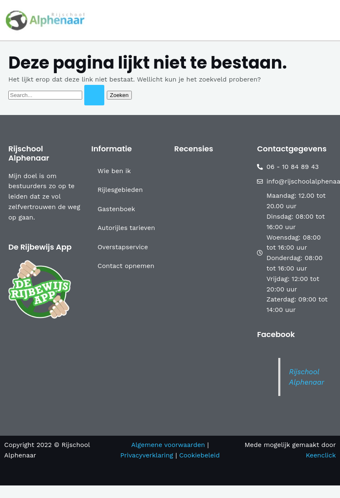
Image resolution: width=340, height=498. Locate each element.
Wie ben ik (114, 171)
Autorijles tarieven (126, 228)
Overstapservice (123, 247)
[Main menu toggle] (331, 20)
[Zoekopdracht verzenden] (94, 95)
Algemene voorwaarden (168, 445)
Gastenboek (116, 209)
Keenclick (321, 455)
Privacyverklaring (147, 455)
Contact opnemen (126, 266)
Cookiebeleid (199, 455)
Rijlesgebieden (120, 190)
